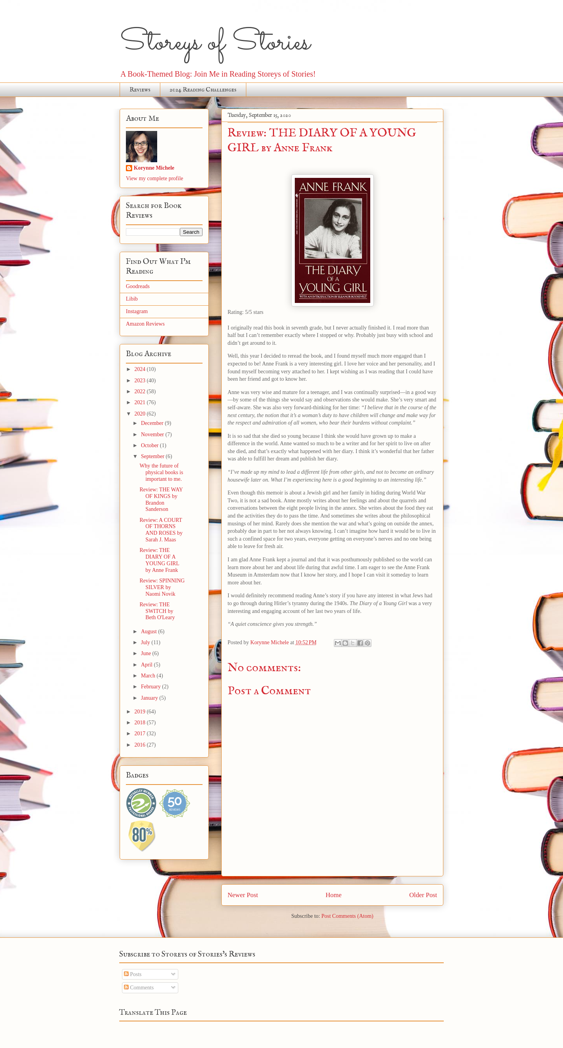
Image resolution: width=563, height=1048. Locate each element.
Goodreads (138, 286)
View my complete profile (154, 178)
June (146, 653)
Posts (133, 974)
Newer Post (243, 895)
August (149, 631)
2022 (140, 391)
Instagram (137, 311)
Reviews (140, 90)
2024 (140, 369)
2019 (140, 712)
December (153, 423)
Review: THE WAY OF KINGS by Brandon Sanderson (161, 499)
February (151, 687)
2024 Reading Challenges (203, 90)
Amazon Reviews (145, 324)
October (150, 445)
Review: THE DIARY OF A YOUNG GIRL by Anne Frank (159, 560)
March (148, 676)
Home (334, 895)
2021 (140, 402)
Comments (139, 988)
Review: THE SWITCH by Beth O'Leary (157, 611)
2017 (140, 733)
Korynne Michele (154, 168)
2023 (140, 380)
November (153, 434)
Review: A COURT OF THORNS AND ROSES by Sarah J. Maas (161, 530)
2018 (140, 723)
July (146, 642)
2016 (140, 745)
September (153, 456)
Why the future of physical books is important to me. (161, 472)
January (150, 698)
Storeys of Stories (215, 43)
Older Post (423, 895)
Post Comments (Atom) (347, 916)
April (147, 665)
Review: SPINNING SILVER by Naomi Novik (162, 587)
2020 (140, 414)
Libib (132, 299)
